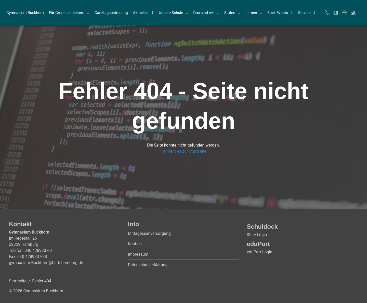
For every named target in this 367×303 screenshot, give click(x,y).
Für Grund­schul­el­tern (66, 12)
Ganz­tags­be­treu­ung (111, 12)
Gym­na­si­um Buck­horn (25, 12)
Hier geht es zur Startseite (183, 151)
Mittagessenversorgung (149, 233)
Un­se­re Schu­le (171, 12)
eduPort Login (259, 252)
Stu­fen (229, 12)
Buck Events (277, 12)
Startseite (18, 281)
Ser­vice (304, 12)
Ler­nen (251, 12)
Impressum (138, 254)
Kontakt (135, 243)
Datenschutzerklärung (148, 264)
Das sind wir (203, 12)
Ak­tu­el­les (141, 12)
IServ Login (257, 234)
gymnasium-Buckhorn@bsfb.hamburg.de (46, 262)
